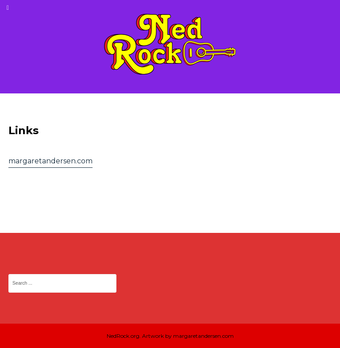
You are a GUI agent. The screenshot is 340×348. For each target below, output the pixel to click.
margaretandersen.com (50, 161)
